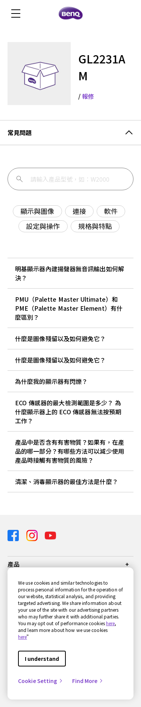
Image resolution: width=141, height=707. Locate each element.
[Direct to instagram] (32, 534)
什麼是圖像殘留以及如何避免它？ (60, 338)
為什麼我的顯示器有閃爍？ (51, 381)
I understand (42, 658)
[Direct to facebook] (14, 534)
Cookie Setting (40, 680)
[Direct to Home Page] (71, 13)
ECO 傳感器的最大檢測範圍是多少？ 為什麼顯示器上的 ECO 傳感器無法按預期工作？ (68, 411)
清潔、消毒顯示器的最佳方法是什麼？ (66, 481)
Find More (88, 680)
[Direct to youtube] (50, 534)
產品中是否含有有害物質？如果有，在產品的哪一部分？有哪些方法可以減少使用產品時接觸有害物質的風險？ (69, 451)
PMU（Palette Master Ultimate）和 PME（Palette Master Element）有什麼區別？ (69, 308)
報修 (88, 96)
